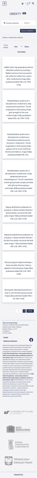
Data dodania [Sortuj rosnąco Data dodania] (23, 51)
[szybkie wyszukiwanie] (33, 3)
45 (31, 311)
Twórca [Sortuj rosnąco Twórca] (28, 46)
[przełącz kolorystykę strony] (22, 4)
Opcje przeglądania (27, 31)
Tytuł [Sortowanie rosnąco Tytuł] (17, 46)
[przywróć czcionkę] (28, 4)
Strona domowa (11, 23)
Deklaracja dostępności (10, 341)
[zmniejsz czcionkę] (26, 4)
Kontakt (5, 337)
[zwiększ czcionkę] (30, 3)
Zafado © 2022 (18, 474)
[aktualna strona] (18, 311)
